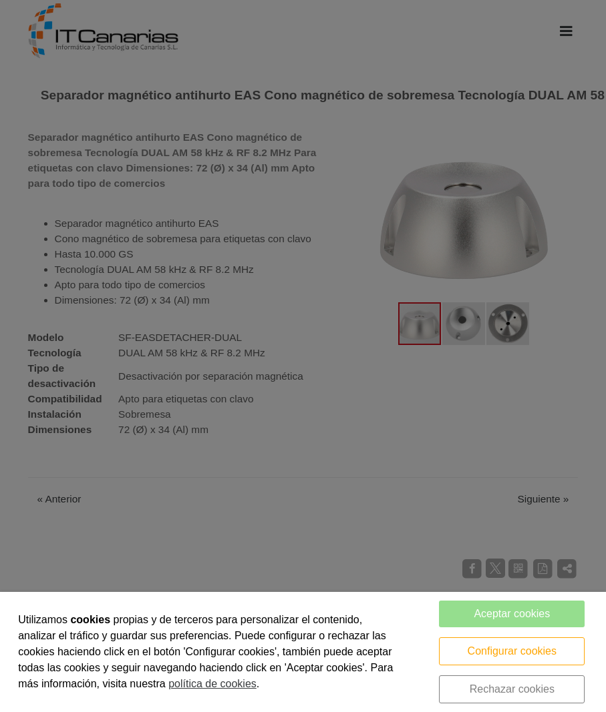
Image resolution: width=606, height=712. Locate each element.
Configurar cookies (512, 651)
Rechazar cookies (512, 689)
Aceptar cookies (512, 613)
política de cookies (212, 683)
